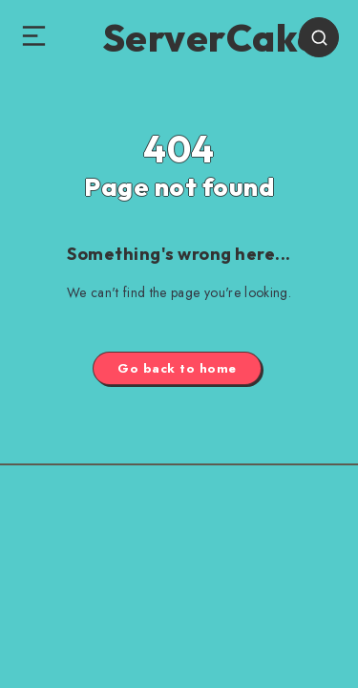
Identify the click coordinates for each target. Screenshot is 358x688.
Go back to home (177, 368)
